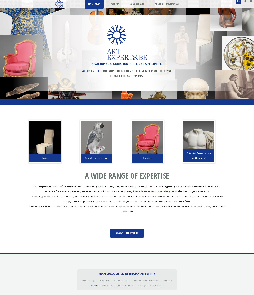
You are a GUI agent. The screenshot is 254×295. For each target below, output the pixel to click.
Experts (105, 280)
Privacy (167, 280)
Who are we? (122, 280)
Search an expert (127, 233)
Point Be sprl (155, 285)
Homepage (88, 280)
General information (146, 280)
